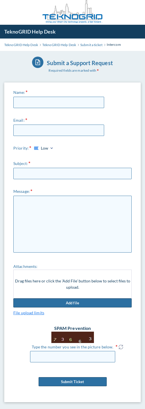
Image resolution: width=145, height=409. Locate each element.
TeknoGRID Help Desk (30, 31)
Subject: (20, 163)
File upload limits (28, 312)
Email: (19, 120)
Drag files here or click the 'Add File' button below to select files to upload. (72, 284)
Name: (19, 92)
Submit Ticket (72, 381)
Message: (21, 191)
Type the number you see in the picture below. (73, 346)
